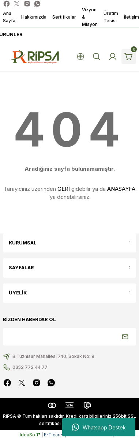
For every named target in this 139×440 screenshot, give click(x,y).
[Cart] (128, 56)
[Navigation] (10, 34)
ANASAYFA (121, 188)
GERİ (63, 188)
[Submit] (125, 336)
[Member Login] (112, 56)
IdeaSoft (30, 434)
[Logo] (35, 57)
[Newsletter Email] (69, 337)
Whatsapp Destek (99, 427)
